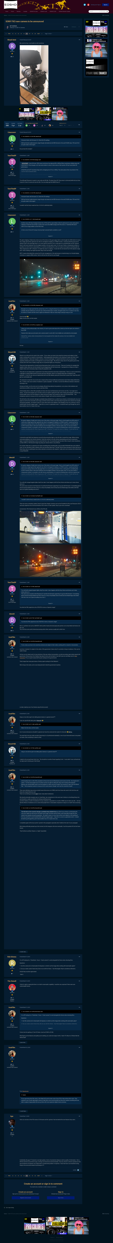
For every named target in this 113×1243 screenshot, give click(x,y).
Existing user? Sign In (96, 4)
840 (12, 474)
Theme (52, 1237)
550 (12, 368)
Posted (25, 39)
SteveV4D (12, 352)
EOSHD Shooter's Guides (64, 11)
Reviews (19, 11)
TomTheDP (12, 156)
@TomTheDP (25, 163)
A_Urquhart (37, 324)
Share (66, 26)
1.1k (12, 172)
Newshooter (26, 1091)
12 (12, 33)
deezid (37, 136)
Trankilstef (14, 26)
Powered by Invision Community (56, 1240)
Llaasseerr (12, 132)
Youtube (25, 11)
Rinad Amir (12, 40)
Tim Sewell (12, 981)
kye (11, 1116)
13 (15, 33)
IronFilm (12, 301)
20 (35, 33)
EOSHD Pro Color (34, 11)
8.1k (12, 1133)
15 (21, 33)
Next (38, 33)
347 (12, 149)
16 (24, 33)
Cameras (22, 27)
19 (32, 33)
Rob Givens (11, 957)
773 (12, 997)
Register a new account (25, 1197)
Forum (12, 11)
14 (18, 33)
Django (36, 159)
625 (12, 56)
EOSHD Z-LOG (53, 11)
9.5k (12, 317)
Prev (9, 33)
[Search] (94, 11)
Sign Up (105, 4)
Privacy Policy (59, 1237)
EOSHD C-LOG (44, 11)
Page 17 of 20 (48, 33)
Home (6, 11)
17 (26, 33)
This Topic (103, 11)
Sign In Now (60, 1197)
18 (29, 33)
